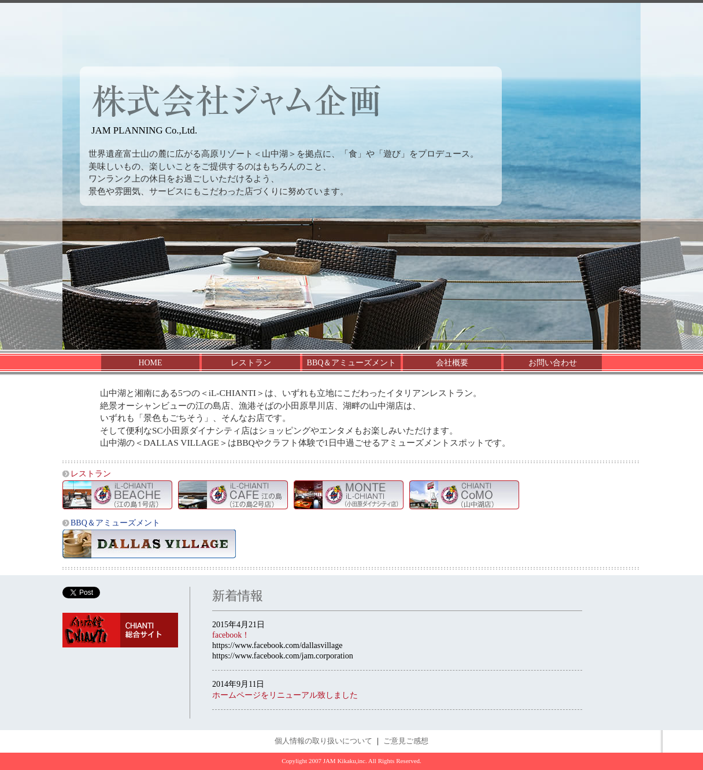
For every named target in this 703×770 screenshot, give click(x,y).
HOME (150, 362)
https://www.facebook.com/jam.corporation (282, 655)
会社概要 (452, 362)
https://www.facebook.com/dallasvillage (277, 645)
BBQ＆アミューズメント (352, 362)
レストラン (251, 362)
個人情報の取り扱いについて (323, 741)
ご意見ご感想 (405, 741)
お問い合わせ (552, 362)
